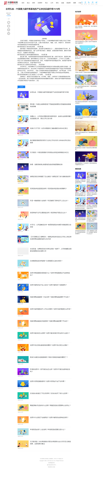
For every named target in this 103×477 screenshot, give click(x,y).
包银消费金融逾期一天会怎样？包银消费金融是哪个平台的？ (50, 297)
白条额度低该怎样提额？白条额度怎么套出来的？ (46, 261)
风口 (47, 3)
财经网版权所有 (51, 462)
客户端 (85, 4)
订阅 (89, 4)
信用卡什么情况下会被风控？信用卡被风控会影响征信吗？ (49, 417)
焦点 (29, 3)
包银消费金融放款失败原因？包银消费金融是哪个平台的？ (49, 321)
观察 (76, 3)
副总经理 (34, 82)
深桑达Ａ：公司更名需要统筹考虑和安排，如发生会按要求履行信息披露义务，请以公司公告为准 (80, 195)
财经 (35, 3)
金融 (64, 3)
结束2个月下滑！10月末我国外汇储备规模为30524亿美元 (49, 128)
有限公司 (28, 82)
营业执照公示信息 (51, 466)
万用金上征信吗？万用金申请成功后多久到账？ (86, 72)
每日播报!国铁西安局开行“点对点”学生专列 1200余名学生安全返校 (80, 207)
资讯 (58, 3)
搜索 (82, 4)
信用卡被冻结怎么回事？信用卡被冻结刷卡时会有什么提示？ (50, 333)
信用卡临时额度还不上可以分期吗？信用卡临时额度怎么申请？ (50, 309)
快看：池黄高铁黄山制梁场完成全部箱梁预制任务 (46, 164)
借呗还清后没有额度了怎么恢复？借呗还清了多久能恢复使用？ (50, 176)
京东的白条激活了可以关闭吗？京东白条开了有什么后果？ (49, 393)
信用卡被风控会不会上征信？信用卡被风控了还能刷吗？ (48, 285)
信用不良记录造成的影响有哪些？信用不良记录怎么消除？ (49, 345)
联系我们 (47, 458)
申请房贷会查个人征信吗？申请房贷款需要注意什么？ (48, 429)
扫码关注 (92, 4)
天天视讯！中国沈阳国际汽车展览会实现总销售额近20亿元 (49, 152)
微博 (96, 4)
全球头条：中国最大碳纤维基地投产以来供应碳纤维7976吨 (49, 92)
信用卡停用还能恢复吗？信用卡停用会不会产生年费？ (48, 381)
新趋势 (70, 3)
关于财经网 (42, 458)
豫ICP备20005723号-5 (51, 464)
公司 (53, 3)
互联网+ (41, 3)
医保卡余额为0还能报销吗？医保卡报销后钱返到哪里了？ (49, 357)
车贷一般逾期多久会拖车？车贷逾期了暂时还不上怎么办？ (49, 200)
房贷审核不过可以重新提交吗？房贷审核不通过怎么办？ (48, 212)
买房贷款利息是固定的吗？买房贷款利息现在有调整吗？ (48, 188)
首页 (24, 3)
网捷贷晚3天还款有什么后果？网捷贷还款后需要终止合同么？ (50, 405)
